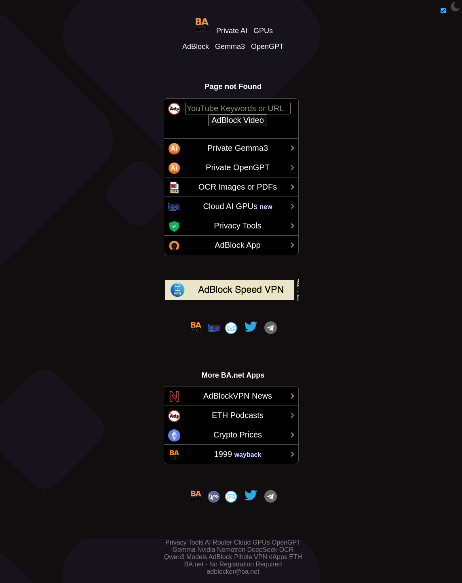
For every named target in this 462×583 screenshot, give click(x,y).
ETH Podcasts (238, 415)
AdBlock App (237, 245)
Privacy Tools (237, 225)
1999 (238, 454)
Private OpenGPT (238, 167)
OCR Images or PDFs (237, 186)
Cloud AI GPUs (237, 206)
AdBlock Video (237, 120)
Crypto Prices (237, 434)
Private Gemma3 (237, 148)
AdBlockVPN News (237, 395)
